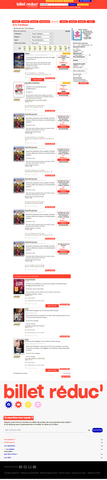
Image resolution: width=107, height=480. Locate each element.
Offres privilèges (83, 4)
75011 (27, 360)
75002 (27, 101)
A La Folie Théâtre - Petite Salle (35, 358)
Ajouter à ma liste (31, 77)
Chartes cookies (64, 473)
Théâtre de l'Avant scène (33, 132)
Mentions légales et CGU (48, 473)
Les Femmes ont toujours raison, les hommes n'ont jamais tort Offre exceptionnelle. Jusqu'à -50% (87, 34)
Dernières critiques (68, 7)
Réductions (58, 1)
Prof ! (27, 309)
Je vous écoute (30, 280)
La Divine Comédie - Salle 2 (33, 294)
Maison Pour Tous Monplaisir (34, 196)
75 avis (17, 325)
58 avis (17, 298)
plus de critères (77, 78)
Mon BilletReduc (85, 1)
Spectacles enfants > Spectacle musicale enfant (36, 54)
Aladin (27, 53)
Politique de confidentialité (29, 473)
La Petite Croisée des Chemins (34, 326)
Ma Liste (78, 7)
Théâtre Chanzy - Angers (33, 228)
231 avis (18, 101)
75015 (27, 327)
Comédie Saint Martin (32, 67)
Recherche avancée (45, 7)
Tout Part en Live (31, 114)
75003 (27, 69)
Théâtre (26, 84)
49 (31, 133)
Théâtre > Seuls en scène (31, 312)
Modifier (68, 31)
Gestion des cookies (78, 473)
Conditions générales (11, 473)
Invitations (50, 1)
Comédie (27, 281)
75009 (27, 295)
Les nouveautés (57, 7)
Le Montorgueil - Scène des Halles (36, 100)
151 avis (18, 72)
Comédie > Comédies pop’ (31, 115)
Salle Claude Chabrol (32, 165)
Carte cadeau (69, 1)
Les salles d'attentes (32, 83)
